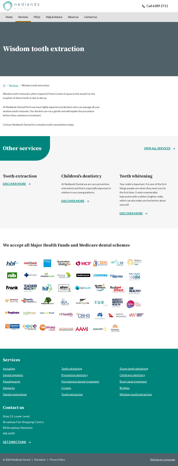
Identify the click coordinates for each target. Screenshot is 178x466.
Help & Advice (54, 17)
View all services (157, 148)
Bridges (125, 388)
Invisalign (9, 368)
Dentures (9, 388)
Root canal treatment (133, 381)
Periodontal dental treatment (80, 381)
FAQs (37, 17)
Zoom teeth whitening (134, 368)
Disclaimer (40, 459)
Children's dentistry (81, 176)
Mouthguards (11, 381)
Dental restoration (15, 394)
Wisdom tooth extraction (136, 394)
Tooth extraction (20, 176)
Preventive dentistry (74, 375)
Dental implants (13, 375)
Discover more (14, 183)
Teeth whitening (136, 176)
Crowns (66, 388)
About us (73, 17)
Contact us (90, 17)
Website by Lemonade (162, 459)
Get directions (14, 442)
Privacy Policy (57, 459)
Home (9, 17)
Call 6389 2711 (157, 6)
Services (23, 17)
